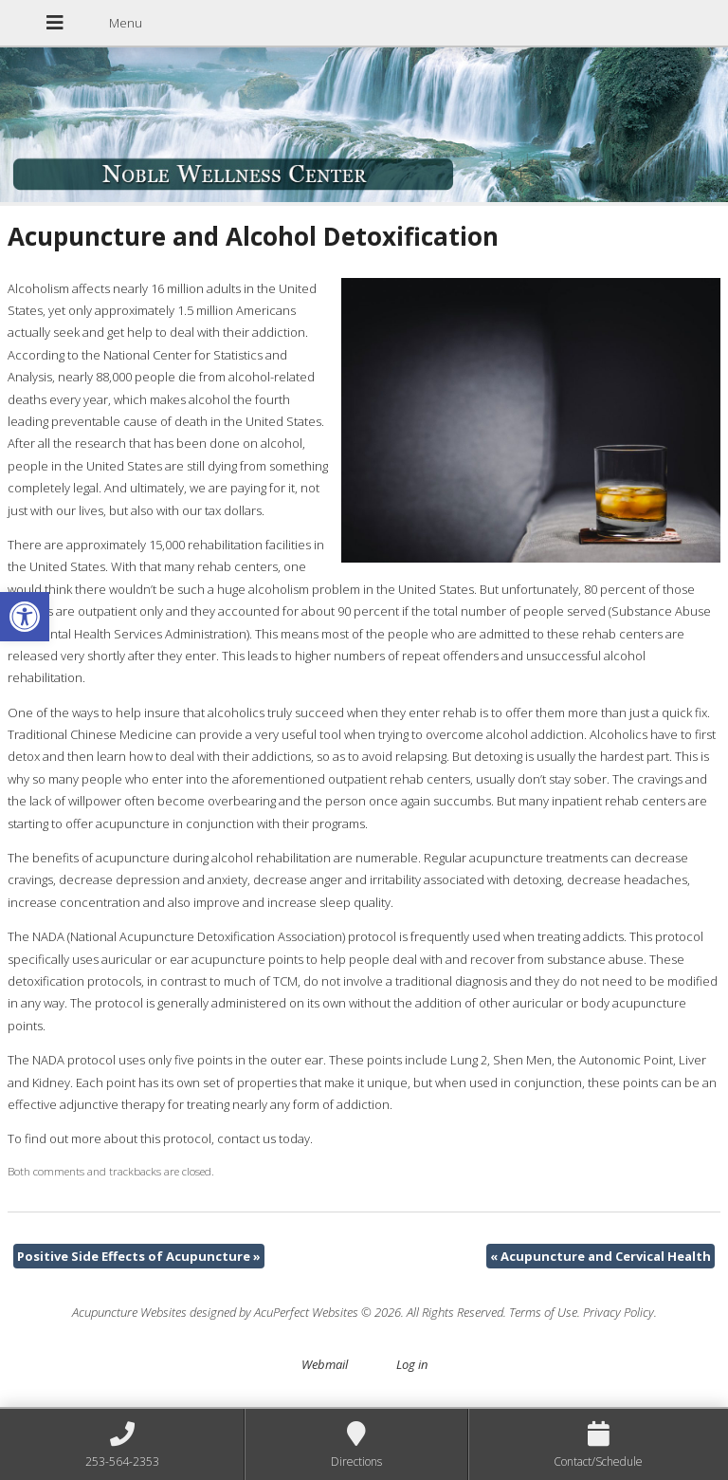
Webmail (324, 1364)
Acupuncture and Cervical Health (600, 1256)
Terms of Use (543, 1312)
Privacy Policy (618, 1312)
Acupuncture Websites (129, 1312)
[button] (24, 616)
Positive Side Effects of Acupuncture (139, 1256)
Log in (412, 1364)
